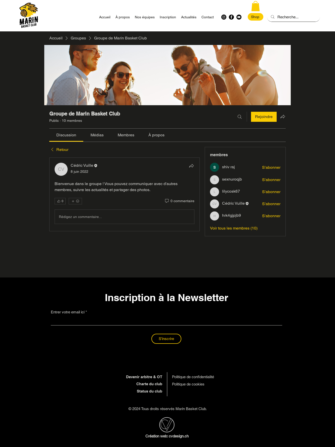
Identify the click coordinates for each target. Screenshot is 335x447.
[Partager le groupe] (283, 117)
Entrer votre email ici (68, 312)
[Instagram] (223, 17)
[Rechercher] (240, 117)
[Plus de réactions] (75, 201)
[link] (66, 135)
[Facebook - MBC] (231, 17)
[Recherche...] (293, 17)
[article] (124, 194)
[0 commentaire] (179, 201)
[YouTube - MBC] (238, 17)
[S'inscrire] (166, 339)
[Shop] (255, 17)
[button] (255, 6)
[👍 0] (60, 201)
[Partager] (191, 166)
